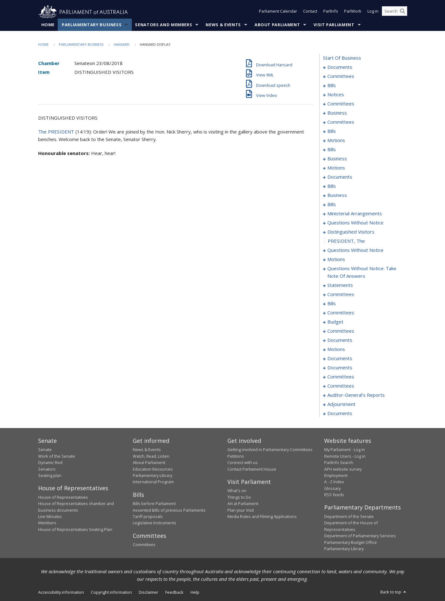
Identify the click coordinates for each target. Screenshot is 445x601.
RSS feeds (334, 495)
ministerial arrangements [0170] (354, 214)
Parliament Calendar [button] (278, 12)
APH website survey (343, 469)
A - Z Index (334, 482)
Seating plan (49, 476)
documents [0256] (339, 368)
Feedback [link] (174, 592)
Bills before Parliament (154, 504)
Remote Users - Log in (345, 456)
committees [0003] (340, 76)
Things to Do (239, 497)
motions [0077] (336, 168)
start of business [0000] (342, 58)
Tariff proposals (148, 517)
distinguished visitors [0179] (350, 232)
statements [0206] (340, 285)
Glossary (332, 488)
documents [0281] (339, 413)
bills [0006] (331, 85)
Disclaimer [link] (148, 592)
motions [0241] (336, 349)
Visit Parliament (333, 25)
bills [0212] (331, 303)
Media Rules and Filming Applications (262, 517)
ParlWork (352, 12)
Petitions (235, 456)
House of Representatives (63, 497)
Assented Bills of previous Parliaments (169, 510)
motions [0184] (336, 259)
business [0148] (337, 195)
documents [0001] (339, 67)
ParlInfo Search (338, 463)
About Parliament (277, 25)
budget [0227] (335, 322)
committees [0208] (340, 294)
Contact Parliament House (251, 469)
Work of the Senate (56, 456)
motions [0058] (336, 140)
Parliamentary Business (91, 25)
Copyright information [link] (111, 592)
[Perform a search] (402, 12)
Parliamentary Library (152, 476)
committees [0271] (340, 386)
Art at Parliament (242, 504)
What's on (236, 491)
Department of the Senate (349, 517)
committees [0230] (340, 331)
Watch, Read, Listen (151, 456)
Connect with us (242, 463)
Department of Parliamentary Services (360, 536)
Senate (45, 450)
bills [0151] (331, 204)
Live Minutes (50, 517)
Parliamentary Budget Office (350, 542)
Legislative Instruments (154, 523)
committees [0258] (340, 377)
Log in (372, 12)
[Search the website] (394, 12)
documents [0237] (339, 340)
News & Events (223, 25)
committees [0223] (340, 313)
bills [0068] (331, 149)
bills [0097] (331, 186)
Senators (47, 469)
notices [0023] (335, 95)
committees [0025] (340, 104)
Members (47, 523)
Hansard (122, 44)
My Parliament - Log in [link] (344, 450)
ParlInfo (330, 12)
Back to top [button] (393, 592)
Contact (310, 12)
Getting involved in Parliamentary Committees (270, 450)
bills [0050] (331, 131)
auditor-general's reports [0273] (356, 395)
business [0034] (337, 113)
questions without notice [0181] (355, 250)
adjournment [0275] (341, 404)
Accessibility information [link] (61, 592)
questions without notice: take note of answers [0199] (361, 272)
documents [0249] (339, 358)
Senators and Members (163, 25)
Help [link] (194, 592)
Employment (336, 476)
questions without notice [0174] (355, 223)
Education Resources (153, 469)
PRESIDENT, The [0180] (346, 241)
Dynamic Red (50, 463)
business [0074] (337, 159)
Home (48, 25)
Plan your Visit (240, 510)
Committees (144, 545)
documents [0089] (339, 177)
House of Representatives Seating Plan (75, 529)
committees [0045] (340, 122)
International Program (153, 482)
